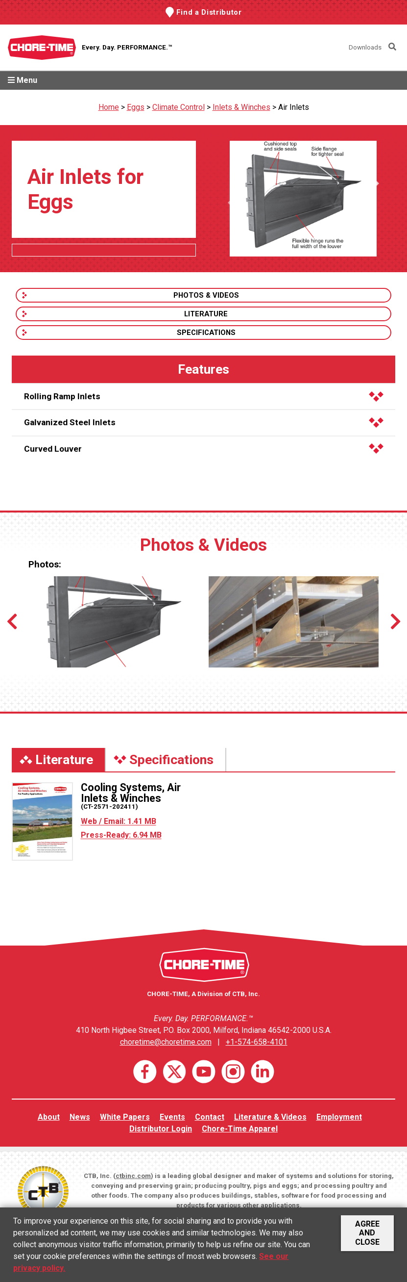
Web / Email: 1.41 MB (118, 821)
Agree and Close (367, 1233)
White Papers (125, 1117)
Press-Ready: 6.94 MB (121, 835)
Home (108, 107)
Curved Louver (203, 448)
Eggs (135, 107)
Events (172, 1117)
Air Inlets (293, 107)
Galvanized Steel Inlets (203, 422)
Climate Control (178, 107)
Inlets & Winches (241, 107)
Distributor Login (160, 1128)
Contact (209, 1117)
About (49, 1117)
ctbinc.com (133, 1175)
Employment (339, 1117)
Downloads (365, 47)
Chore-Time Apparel (240, 1128)
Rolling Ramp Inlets (203, 396)
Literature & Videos (270, 1117)
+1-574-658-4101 (256, 1042)
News (80, 1117)
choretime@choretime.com (166, 1042)
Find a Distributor (209, 12)
